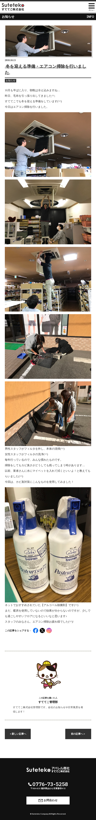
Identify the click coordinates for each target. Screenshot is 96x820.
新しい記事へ (17, 734)
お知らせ (10, 80)
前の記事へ (78, 734)
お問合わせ (48, 800)
